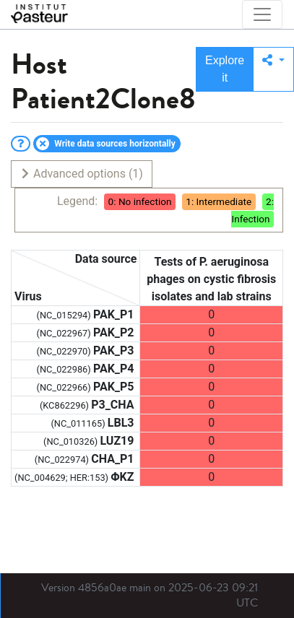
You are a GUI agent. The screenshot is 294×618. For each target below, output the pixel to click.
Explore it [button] (224, 69)
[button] (273, 69)
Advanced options (81, 173)
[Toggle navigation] (262, 14)
